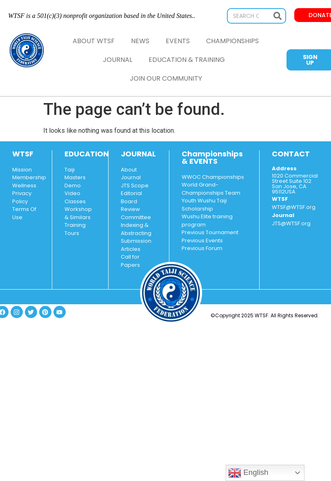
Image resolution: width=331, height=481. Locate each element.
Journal (117, 59)
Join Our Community (166, 78)
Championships (232, 41)
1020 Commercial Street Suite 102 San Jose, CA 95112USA (295, 183)
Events (178, 41)
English (248, 472)
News (140, 41)
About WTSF (94, 41)
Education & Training (189, 59)
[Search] (277, 16)
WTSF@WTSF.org (293, 207)
